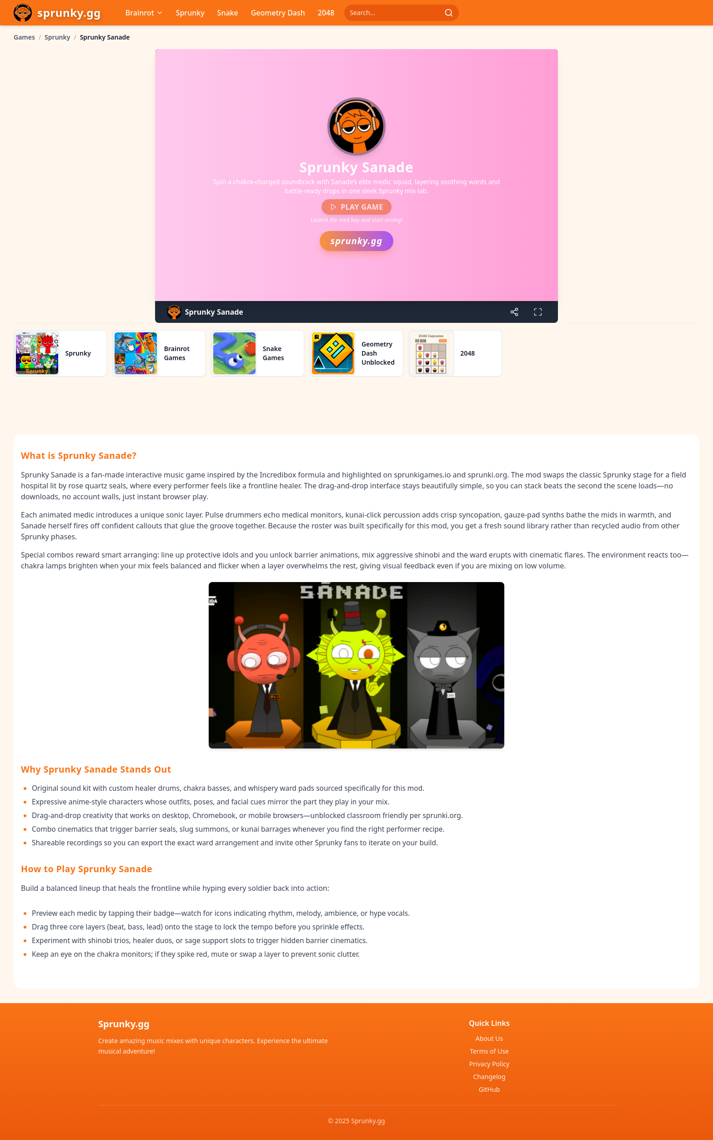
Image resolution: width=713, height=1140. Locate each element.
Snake (227, 13)
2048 (326, 13)
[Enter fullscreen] (538, 312)
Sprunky (190, 13)
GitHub (489, 1089)
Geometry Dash (278, 13)
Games (24, 37)
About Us (489, 1038)
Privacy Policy (489, 1064)
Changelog (489, 1076)
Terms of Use (489, 1051)
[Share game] (514, 312)
